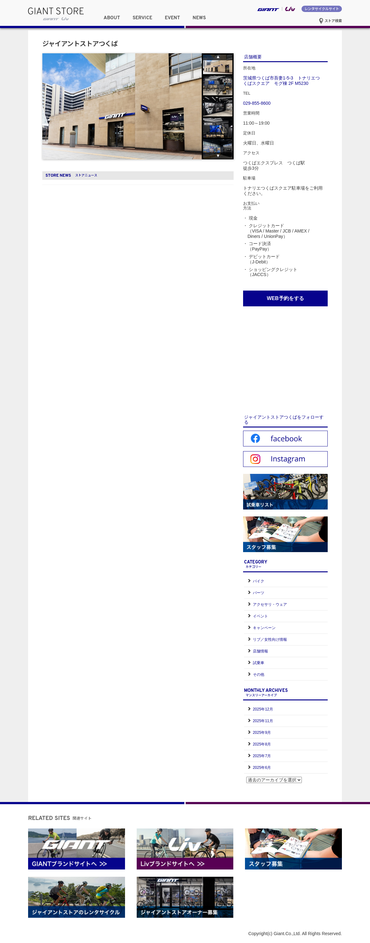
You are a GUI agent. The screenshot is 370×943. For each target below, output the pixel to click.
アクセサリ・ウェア (270, 604)
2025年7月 (262, 756)
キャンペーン (264, 628)
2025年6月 (262, 767)
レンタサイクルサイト (321, 8)
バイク (258, 581)
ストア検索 (330, 20)
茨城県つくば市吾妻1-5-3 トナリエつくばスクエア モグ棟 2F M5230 (281, 80)
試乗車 (258, 663)
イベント (260, 616)
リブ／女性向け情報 (270, 639)
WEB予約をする (285, 298)
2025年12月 (263, 709)
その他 (258, 674)
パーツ (258, 593)
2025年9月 (262, 732)
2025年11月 (263, 721)
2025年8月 (262, 744)
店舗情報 (260, 651)
